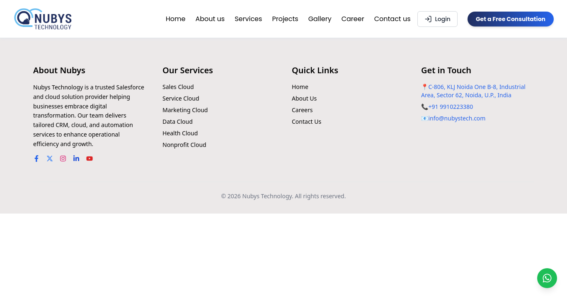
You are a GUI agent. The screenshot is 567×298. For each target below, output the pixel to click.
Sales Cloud (178, 87)
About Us (304, 98)
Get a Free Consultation (510, 19)
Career (353, 19)
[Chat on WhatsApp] (547, 278)
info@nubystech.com (456, 118)
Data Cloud (177, 121)
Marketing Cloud (185, 110)
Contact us (392, 19)
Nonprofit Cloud (184, 145)
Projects (285, 19)
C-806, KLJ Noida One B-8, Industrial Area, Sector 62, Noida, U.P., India (473, 91)
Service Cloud (180, 98)
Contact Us (306, 121)
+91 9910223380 (450, 107)
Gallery (320, 19)
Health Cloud (180, 133)
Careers (302, 110)
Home (176, 19)
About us (210, 19)
